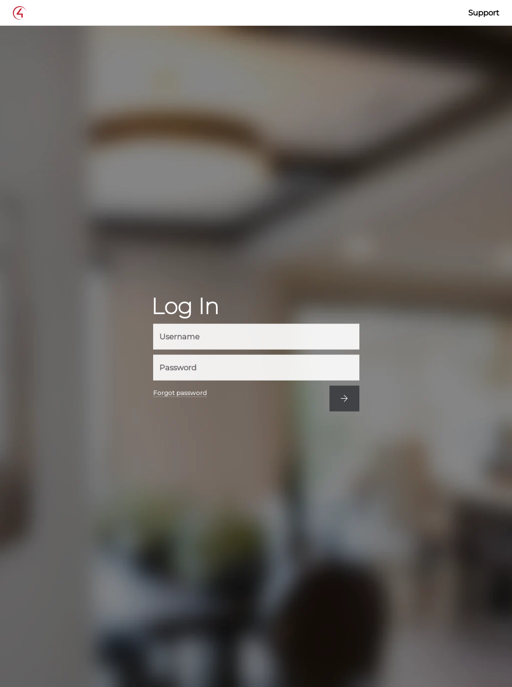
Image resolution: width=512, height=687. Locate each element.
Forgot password (180, 392)
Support (483, 13)
